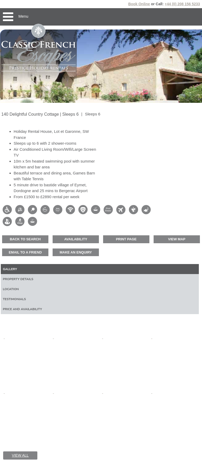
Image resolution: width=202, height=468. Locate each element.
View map (176, 239)
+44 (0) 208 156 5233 (182, 4)
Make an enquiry (76, 252)
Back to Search (25, 239)
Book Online (139, 4)
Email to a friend (25, 252)
